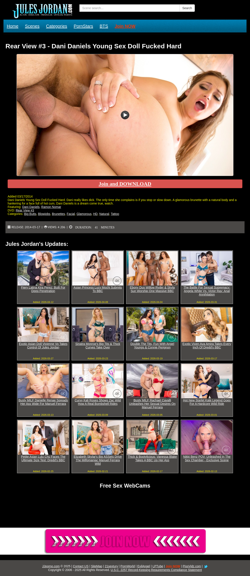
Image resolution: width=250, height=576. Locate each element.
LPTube (157, 566)
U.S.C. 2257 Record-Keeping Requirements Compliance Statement (156, 570)
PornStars (83, 26)
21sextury (111, 566)
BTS (104, 26)
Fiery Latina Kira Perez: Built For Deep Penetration (43, 289)
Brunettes (58, 214)
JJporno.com (51, 566)
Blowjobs (44, 214)
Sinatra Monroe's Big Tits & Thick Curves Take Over (97, 345)
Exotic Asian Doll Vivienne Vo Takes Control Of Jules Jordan (43, 345)
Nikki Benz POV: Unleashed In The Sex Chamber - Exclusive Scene (206, 458)
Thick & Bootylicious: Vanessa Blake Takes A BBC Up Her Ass (152, 458)
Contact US (81, 566)
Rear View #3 (25, 210)
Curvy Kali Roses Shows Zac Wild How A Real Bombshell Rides (98, 402)
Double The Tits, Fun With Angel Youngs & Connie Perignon (152, 345)
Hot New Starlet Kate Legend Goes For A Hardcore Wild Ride (207, 402)
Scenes (32, 26)
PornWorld (127, 566)
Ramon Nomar (51, 207)
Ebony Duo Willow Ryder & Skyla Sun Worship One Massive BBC (152, 289)
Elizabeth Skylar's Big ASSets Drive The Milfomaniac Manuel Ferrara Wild (98, 460)
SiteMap (96, 566)
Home (12, 26)
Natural (104, 214)
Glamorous (84, 214)
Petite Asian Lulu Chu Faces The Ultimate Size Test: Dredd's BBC (43, 458)
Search (187, 8)
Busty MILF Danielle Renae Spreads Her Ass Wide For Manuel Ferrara (43, 402)
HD (95, 214)
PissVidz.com (192, 566)
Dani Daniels (30, 207)
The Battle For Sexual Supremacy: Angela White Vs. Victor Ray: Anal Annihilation (206, 291)
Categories (56, 26)
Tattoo (115, 214)
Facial (71, 214)
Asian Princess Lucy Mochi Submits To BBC (98, 289)
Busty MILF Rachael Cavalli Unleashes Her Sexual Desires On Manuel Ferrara (152, 404)
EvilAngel (143, 566)
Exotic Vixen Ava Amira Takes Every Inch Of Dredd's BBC (206, 345)
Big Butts (30, 214)
